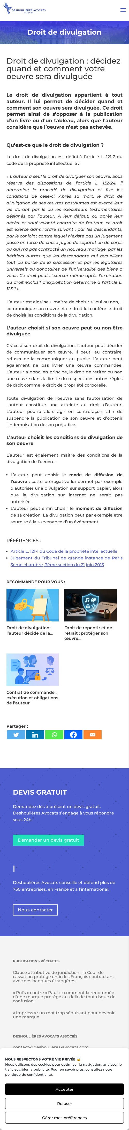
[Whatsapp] (54, 734)
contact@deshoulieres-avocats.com (51, 1047)
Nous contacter (35, 909)
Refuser (64, 1103)
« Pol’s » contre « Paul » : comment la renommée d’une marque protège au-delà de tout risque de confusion (64, 996)
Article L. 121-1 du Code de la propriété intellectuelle (64, 551)
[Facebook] (73, 734)
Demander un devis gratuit (48, 840)
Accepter (64, 1089)
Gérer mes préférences (64, 1117)
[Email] (93, 734)
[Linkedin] (35, 734)
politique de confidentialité (28, 1074)
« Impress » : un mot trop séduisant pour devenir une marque (64, 1014)
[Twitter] (16, 734)
